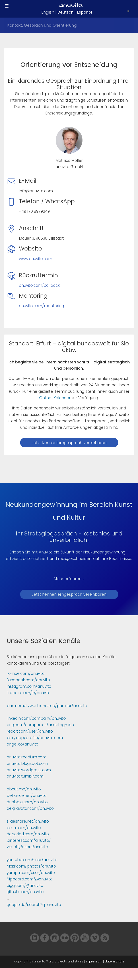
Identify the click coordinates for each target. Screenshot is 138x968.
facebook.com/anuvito (28, 680)
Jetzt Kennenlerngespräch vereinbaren (69, 442)
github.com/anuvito (25, 891)
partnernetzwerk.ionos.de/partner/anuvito (47, 705)
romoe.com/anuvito (26, 673)
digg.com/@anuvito (25, 885)
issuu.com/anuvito (24, 827)
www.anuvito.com (35, 258)
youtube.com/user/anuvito (32, 859)
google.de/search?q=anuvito (34, 904)
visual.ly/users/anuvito (27, 847)
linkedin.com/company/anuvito (36, 718)
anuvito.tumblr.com (25, 776)
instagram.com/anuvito (29, 686)
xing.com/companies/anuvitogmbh (40, 725)
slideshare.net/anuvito (28, 821)
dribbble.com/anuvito (27, 802)
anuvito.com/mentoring (41, 306)
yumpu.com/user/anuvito (31, 872)
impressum (94, 961)
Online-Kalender (54, 398)
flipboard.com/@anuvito (30, 879)
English (47, 12)
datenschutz (114, 961)
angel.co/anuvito (22, 744)
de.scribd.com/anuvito (28, 834)
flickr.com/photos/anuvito (31, 866)
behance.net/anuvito (27, 795)
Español (84, 12)
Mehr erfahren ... (69, 578)
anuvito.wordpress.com (29, 770)
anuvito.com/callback (39, 285)
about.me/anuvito (24, 789)
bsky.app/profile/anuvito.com (35, 737)
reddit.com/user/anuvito (30, 731)
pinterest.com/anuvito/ (29, 840)
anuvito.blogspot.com (27, 763)
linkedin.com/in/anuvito (29, 692)
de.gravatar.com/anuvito (30, 808)
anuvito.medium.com (26, 757)
